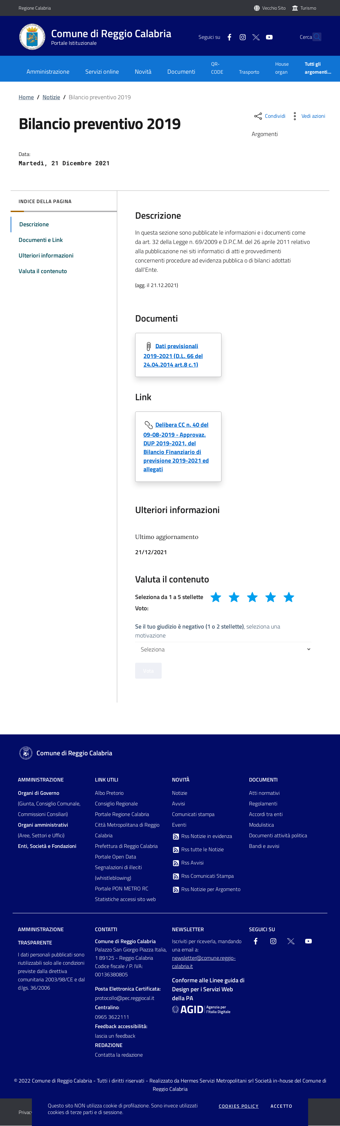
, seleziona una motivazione (207, 631)
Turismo (308, 7)
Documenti (263, 780)
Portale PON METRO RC (121, 889)
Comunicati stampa (193, 814)
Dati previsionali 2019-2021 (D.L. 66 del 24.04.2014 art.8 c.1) (173, 355)
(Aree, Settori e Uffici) (43, 830)
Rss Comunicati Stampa (203, 876)
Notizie (51, 97)
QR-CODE (217, 68)
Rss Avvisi (188, 863)
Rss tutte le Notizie (198, 850)
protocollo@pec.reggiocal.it (124, 998)
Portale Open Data (115, 857)
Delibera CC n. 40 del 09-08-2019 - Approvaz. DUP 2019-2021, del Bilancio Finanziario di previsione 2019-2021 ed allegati (176, 447)
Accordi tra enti (266, 814)
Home (26, 97)
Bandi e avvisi (264, 846)
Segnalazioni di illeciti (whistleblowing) (118, 872)
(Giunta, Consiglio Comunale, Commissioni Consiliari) (49, 803)
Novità (181, 780)
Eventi (179, 825)
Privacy (26, 1112)
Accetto (281, 1106)
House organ (282, 68)
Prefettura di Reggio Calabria (126, 846)
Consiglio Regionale (116, 804)
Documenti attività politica (278, 836)
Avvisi (178, 804)
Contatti (106, 930)
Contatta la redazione (119, 1055)
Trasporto (249, 72)
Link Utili (106, 780)
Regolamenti (263, 804)
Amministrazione (41, 780)
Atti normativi (264, 793)
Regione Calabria (35, 7)
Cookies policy (239, 1106)
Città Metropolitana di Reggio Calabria (127, 830)
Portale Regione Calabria (122, 814)
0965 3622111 (112, 1017)
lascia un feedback (115, 1036)
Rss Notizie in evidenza (202, 836)
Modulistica (261, 825)
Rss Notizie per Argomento (206, 889)
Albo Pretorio (109, 793)
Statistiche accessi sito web (125, 899)
